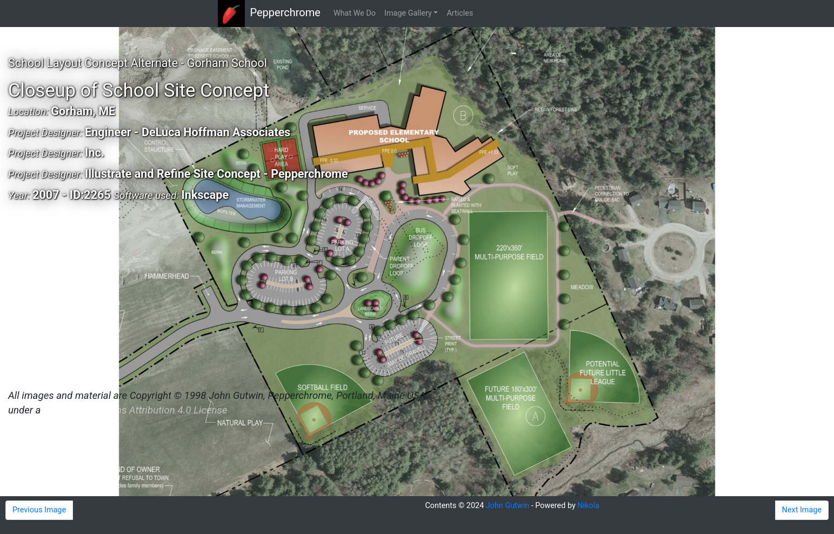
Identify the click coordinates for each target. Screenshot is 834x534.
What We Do (354, 13)
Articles (459, 13)
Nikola (588, 505)
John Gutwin (507, 505)
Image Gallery (408, 13)
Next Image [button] (802, 510)
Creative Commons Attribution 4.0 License (135, 410)
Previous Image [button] (39, 510)
